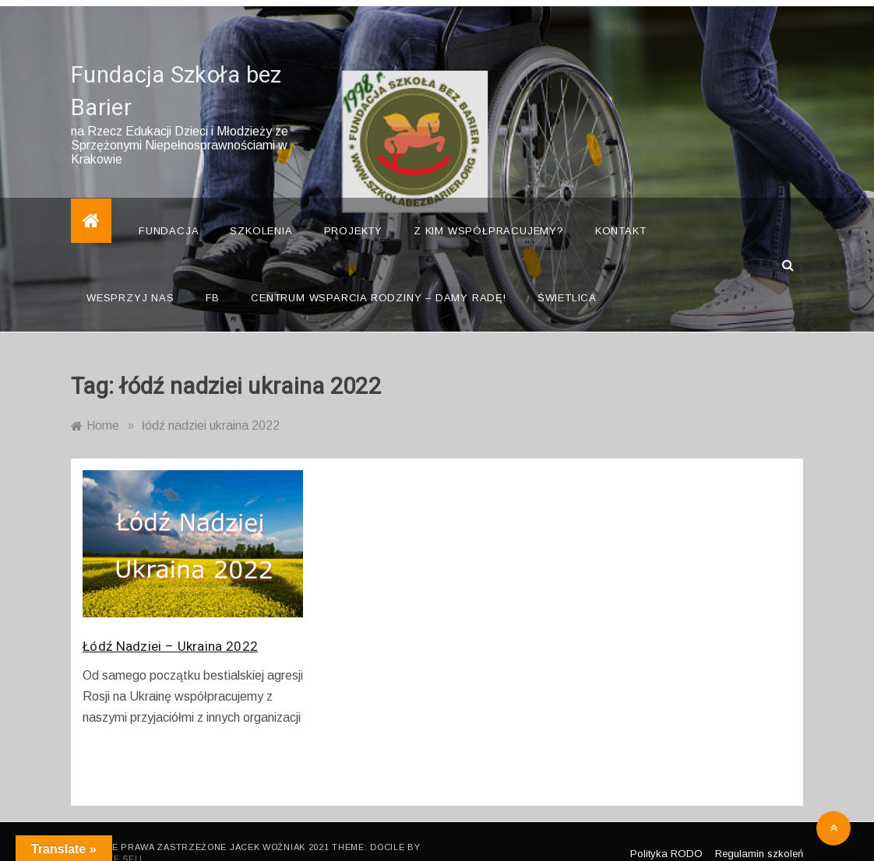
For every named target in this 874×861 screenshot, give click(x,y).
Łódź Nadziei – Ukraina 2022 (170, 624)
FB (213, 276)
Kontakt (621, 209)
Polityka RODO (666, 831)
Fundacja (169, 209)
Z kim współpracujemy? (489, 209)
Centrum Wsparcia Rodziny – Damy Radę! (378, 276)
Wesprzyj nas (130, 276)
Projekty (353, 209)
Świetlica (567, 276)
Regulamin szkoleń (759, 831)
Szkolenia (261, 209)
